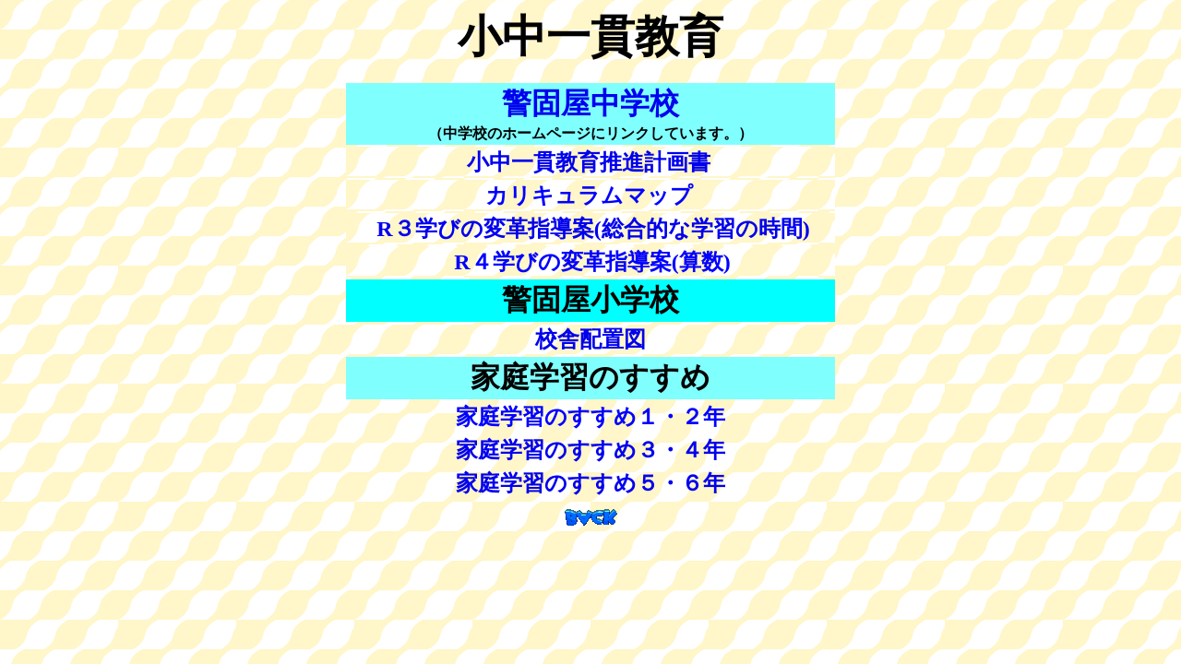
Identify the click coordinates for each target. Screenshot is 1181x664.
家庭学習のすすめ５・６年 (590, 483)
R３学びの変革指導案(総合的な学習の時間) (592, 229)
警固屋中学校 (590, 103)
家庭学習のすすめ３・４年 (590, 450)
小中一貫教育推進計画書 (588, 162)
